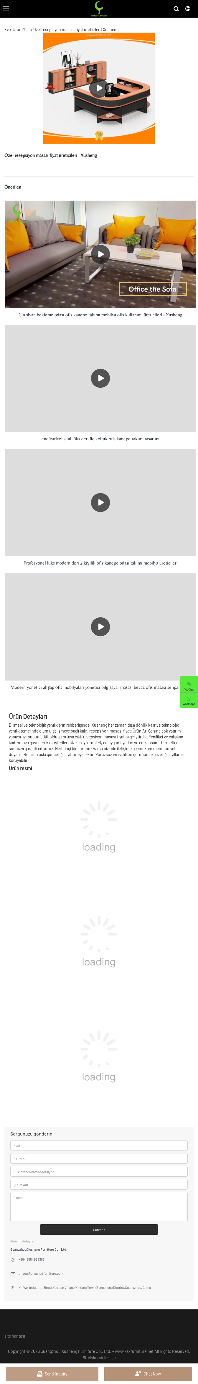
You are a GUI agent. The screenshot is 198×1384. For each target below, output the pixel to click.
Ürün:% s (21, 29)
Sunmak (99, 1229)
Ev (6, 29)
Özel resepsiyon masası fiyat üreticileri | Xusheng (75, 29)
